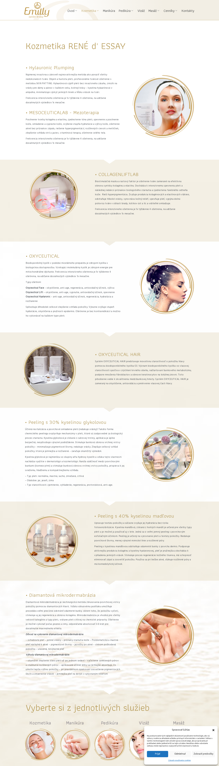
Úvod (78, 10)
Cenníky (171, 10)
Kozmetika (95, 10)
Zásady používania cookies (179, 760)
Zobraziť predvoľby (203, 754)
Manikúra (113, 10)
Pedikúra (129, 10)
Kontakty (188, 10)
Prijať (157, 754)
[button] (213, 730)
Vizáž (144, 10)
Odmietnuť (180, 754)
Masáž (155, 10)
